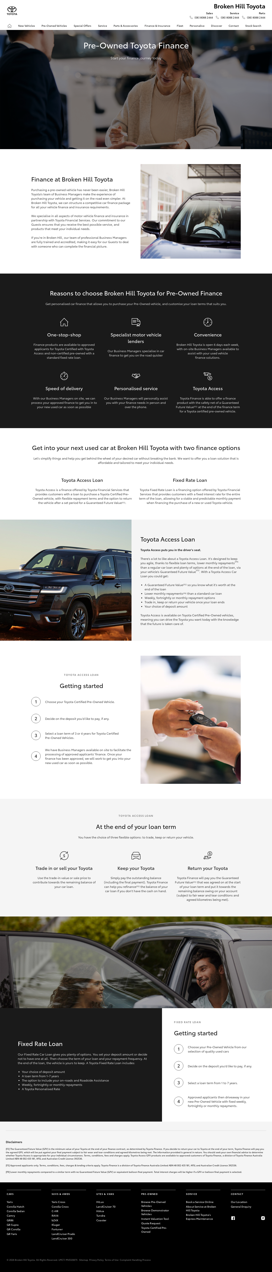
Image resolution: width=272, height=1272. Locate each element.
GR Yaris (12, 1234)
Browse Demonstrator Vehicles (155, 1212)
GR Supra (13, 1225)
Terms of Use (112, 1259)
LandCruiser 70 (105, 1206)
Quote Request (151, 1223)
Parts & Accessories (126, 26)
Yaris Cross (58, 1202)
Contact (234, 26)
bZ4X (55, 1220)
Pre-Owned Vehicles (54, 26)
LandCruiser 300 (62, 1238)
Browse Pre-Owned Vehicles (153, 1203)
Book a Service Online (199, 1202)
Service (102, 26)
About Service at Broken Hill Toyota (201, 1208)
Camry (11, 1215)
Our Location (239, 1202)
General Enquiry (241, 1206)
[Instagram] (263, 1218)
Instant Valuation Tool (155, 1219)
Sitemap (83, 1259)
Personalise (197, 26)
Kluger (56, 1225)
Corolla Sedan (16, 1211)
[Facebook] (233, 1218)
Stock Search (253, 26)
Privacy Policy (96, 1259)
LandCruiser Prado (63, 1234)
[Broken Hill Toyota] (12, 10)
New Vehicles (26, 26)
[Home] (9, 26)
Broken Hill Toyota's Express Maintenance (199, 1216)
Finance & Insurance (157, 26)
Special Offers (82, 26)
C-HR (55, 1211)
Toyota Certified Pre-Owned (154, 1229)
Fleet (180, 26)
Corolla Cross (60, 1206)
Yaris (10, 1202)
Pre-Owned (149, 1193)
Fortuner (57, 1229)
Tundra (100, 1215)
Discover (216, 26)
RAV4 (55, 1215)
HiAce (100, 1211)
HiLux (100, 1202)
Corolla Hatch (15, 1206)
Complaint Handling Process (135, 1259)
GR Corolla (13, 1229)
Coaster (101, 1220)
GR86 (10, 1220)
